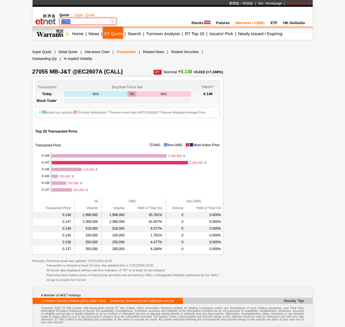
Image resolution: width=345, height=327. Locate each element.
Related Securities (185, 52)
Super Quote (84, 15)
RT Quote (113, 33)
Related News (153, 52)
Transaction (126, 52)
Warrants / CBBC (250, 23)
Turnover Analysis (163, 33)
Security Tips (294, 301)
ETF (274, 23)
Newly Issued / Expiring (260, 33)
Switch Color (298, 3)
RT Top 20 (194, 33)
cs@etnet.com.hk (161, 301)
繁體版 (234, 3)
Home (78, 33)
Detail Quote (68, 52)
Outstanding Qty (44, 59)
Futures (223, 23)
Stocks (201, 23)
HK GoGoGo (294, 23)
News (93, 33)
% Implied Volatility (78, 59)
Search (134, 33)
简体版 (248, 3)
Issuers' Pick (221, 33)
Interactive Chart (96, 52)
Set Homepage (270, 3)
